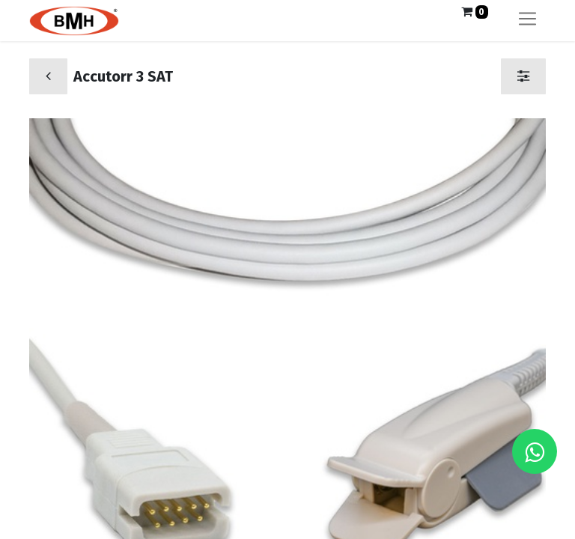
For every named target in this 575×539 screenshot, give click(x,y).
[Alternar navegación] (527, 20)
